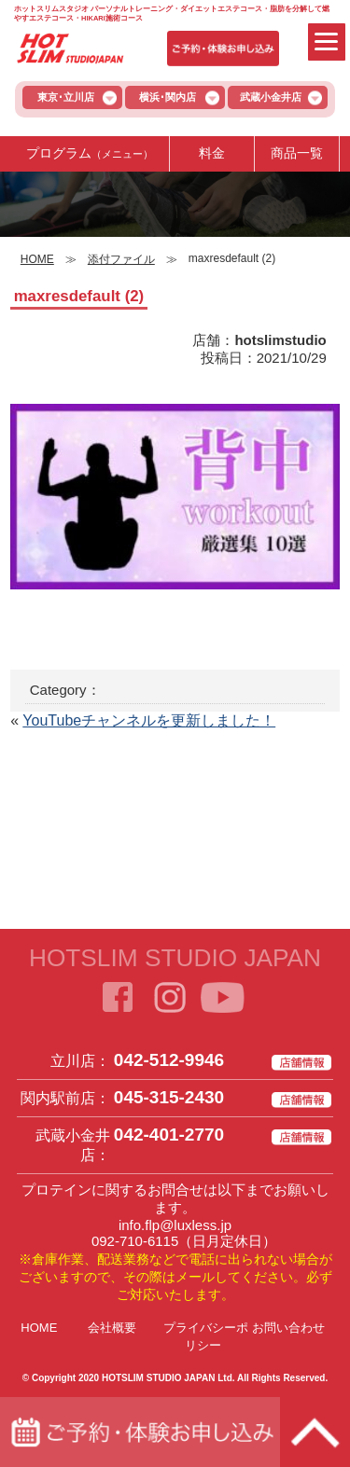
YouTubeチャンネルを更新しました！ (148, 720)
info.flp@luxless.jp (175, 1225)
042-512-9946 (169, 1060)
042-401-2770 (169, 1134)
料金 (212, 152)
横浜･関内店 (167, 97)
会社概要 (112, 1328)
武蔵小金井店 (270, 97)
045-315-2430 (169, 1097)
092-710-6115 (134, 1241)
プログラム (89, 152)
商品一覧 (297, 152)
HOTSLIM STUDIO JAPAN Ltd (167, 1378)
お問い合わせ (288, 1328)
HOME (39, 1328)
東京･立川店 (65, 97)
